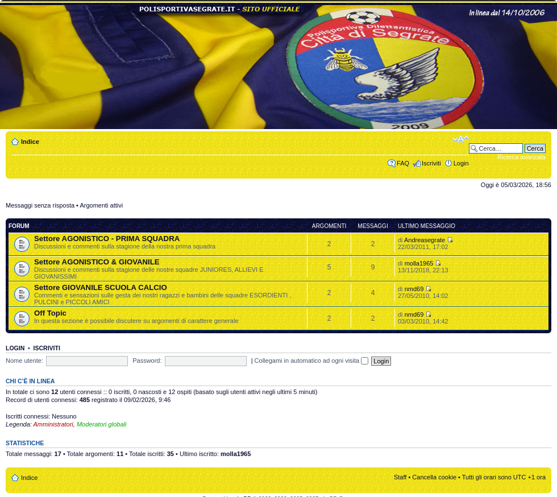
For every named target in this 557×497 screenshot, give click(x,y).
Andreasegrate (424, 240)
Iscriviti (431, 163)
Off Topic (50, 313)
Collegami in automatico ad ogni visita (312, 360)
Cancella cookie (434, 477)
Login (461, 163)
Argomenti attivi (101, 205)
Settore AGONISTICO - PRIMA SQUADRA (107, 238)
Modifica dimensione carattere (460, 139)
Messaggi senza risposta (40, 205)
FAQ (403, 163)
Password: (146, 360)
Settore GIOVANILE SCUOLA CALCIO (100, 287)
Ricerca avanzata (521, 157)
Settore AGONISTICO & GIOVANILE (97, 262)
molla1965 (419, 263)
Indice (30, 141)
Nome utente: (24, 360)
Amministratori (53, 424)
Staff (400, 477)
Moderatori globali (101, 424)
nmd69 (414, 288)
